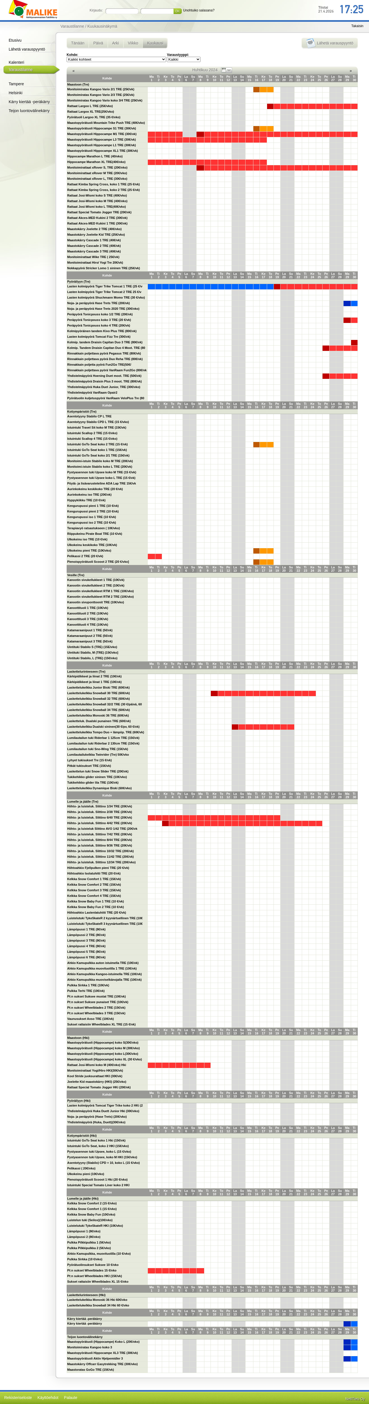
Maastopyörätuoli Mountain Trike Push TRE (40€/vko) (106, 122)
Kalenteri (16, 62)
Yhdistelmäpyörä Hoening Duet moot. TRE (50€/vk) (104, 375)
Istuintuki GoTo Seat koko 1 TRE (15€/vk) (97, 450)
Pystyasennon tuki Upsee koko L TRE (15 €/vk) (101, 477)
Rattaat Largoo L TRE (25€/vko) (90, 106)
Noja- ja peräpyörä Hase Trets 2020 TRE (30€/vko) (103, 308)
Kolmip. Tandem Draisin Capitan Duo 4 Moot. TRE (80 (106, 347)
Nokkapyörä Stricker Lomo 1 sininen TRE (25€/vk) (103, 268)
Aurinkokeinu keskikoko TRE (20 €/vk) (95, 489)
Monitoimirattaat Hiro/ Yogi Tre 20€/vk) (95, 262)
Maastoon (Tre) (78, 84)
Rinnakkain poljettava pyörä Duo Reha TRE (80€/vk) (105, 359)
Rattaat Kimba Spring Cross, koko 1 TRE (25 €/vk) (103, 184)
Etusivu (15, 40)
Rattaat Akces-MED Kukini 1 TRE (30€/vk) (97, 223)
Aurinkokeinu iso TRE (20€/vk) (89, 494)
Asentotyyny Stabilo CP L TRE (89, 416)
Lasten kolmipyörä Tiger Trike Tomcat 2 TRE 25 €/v (104, 292)
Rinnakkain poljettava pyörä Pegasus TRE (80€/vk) (104, 353)
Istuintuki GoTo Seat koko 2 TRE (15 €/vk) (97, 444)
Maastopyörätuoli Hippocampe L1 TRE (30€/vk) (101, 145)
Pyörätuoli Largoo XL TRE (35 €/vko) (93, 117)
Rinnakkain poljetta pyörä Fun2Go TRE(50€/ (99, 364)
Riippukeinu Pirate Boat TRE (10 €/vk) (94, 533)
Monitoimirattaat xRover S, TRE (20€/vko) (97, 167)
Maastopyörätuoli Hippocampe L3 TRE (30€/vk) (101, 139)
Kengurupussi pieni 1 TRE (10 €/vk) (93, 505)
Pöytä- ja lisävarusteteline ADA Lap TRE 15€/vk (101, 483)
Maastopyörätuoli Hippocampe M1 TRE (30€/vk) (102, 134)
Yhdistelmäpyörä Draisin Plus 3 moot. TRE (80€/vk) (104, 381)
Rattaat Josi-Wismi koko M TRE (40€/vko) (97, 201)
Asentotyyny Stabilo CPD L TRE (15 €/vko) (98, 422)
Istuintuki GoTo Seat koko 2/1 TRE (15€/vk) (98, 455)
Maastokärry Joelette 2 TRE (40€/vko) (94, 229)
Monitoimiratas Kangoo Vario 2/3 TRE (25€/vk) (100, 94)
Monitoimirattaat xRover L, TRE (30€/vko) (97, 178)
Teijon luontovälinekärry (29, 110)
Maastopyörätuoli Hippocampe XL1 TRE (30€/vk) (102, 150)
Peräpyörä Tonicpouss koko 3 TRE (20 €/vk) (99, 320)
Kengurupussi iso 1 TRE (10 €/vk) (91, 517)
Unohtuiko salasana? (198, 10)
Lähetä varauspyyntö (27, 49)
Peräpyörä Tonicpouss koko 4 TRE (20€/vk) (98, 325)
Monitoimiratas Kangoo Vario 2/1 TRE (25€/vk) (100, 89)
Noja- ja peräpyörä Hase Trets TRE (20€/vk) (98, 303)
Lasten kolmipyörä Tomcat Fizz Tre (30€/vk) (98, 336)
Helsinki (15, 93)
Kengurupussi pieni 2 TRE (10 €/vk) (93, 511)
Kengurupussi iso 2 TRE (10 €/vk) (91, 522)
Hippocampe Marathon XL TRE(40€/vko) (96, 162)
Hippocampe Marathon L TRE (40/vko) (95, 156)
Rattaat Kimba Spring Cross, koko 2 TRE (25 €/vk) (103, 190)
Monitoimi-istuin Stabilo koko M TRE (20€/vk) (100, 461)
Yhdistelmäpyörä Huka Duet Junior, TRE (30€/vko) (103, 387)
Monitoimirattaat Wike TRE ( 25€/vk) (93, 257)
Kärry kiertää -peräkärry (29, 102)
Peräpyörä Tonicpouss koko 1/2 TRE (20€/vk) (100, 314)
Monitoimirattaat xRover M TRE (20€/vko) (97, 173)
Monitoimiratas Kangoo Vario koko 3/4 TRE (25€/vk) (104, 100)
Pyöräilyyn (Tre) (78, 281)
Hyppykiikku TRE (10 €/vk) (86, 500)
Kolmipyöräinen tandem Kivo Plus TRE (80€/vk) (102, 331)
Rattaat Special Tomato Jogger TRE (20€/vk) (99, 212)
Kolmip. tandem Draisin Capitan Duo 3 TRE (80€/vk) (105, 342)
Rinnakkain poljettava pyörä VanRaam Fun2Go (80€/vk (107, 370)
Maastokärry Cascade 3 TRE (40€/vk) (94, 251)
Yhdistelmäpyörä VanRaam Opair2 (92, 392)
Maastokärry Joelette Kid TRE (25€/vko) (96, 234)
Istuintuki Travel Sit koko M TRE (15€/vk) (96, 427)
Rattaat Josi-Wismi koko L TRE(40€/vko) (96, 206)
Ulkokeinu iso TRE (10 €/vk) (87, 539)
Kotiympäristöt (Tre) (82, 411)
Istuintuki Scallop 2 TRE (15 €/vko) (92, 433)
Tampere (16, 84)
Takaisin (357, 26)
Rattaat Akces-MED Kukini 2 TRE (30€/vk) (97, 217)
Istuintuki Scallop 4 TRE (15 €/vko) (92, 438)
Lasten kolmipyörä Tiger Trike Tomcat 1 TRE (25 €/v (105, 286)
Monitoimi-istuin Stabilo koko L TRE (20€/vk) (99, 466)
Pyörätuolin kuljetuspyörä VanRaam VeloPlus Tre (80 (105, 398)
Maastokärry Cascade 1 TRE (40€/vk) (94, 240)
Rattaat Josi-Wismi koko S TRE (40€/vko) (97, 195)
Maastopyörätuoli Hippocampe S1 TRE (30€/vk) (101, 128)
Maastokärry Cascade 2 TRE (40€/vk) (94, 245)
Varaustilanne (21, 69)
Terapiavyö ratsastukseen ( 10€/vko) (93, 528)
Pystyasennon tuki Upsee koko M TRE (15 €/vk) (101, 472)
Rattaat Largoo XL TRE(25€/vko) (90, 111)
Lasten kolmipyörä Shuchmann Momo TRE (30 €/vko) (106, 297)
